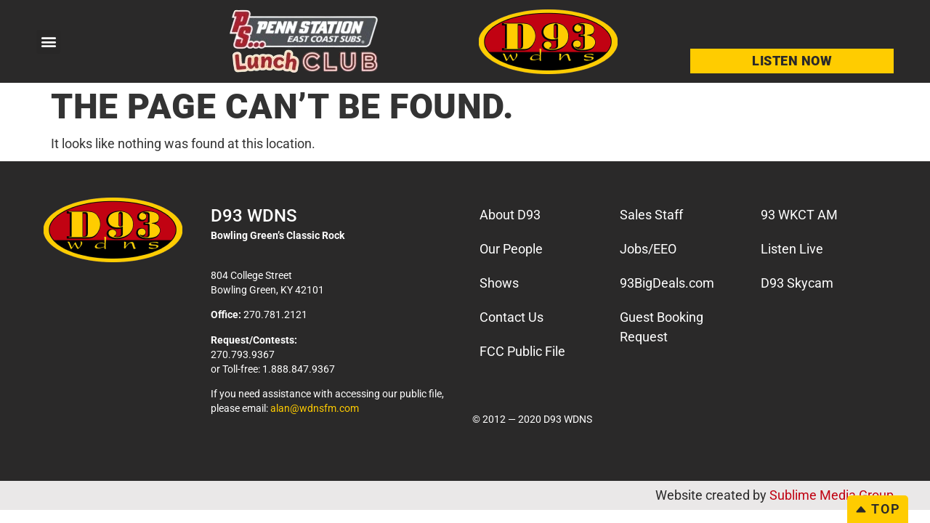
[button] (48, 42)
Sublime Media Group (831, 495)
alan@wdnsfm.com (314, 408)
